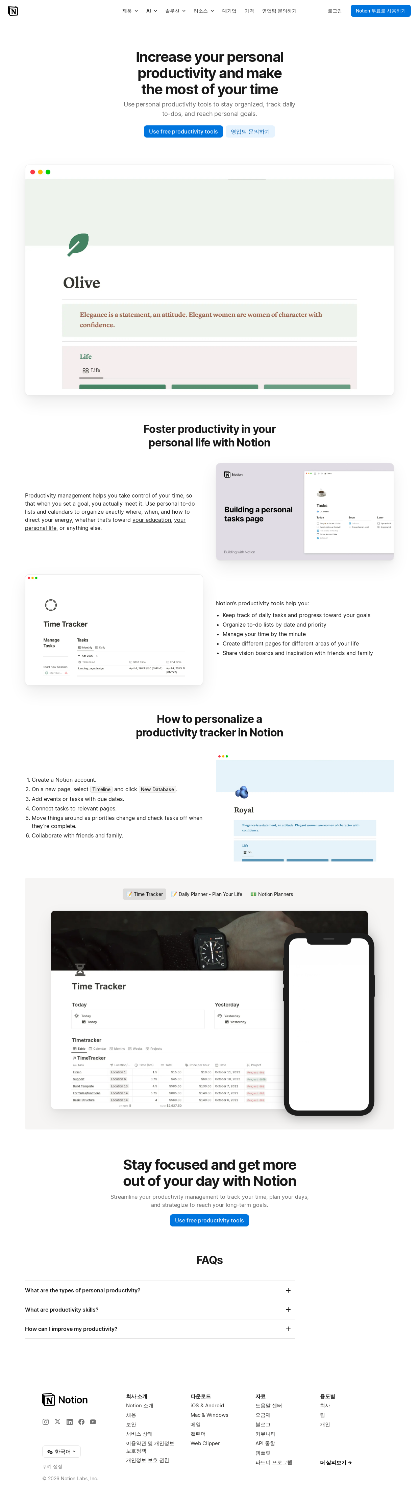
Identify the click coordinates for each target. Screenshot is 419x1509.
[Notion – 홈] (13, 11)
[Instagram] (45, 1421)
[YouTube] (93, 1421)
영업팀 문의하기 (250, 131)
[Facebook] (81, 1421)
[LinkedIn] (69, 1421)
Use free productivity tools (183, 131)
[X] (57, 1421)
